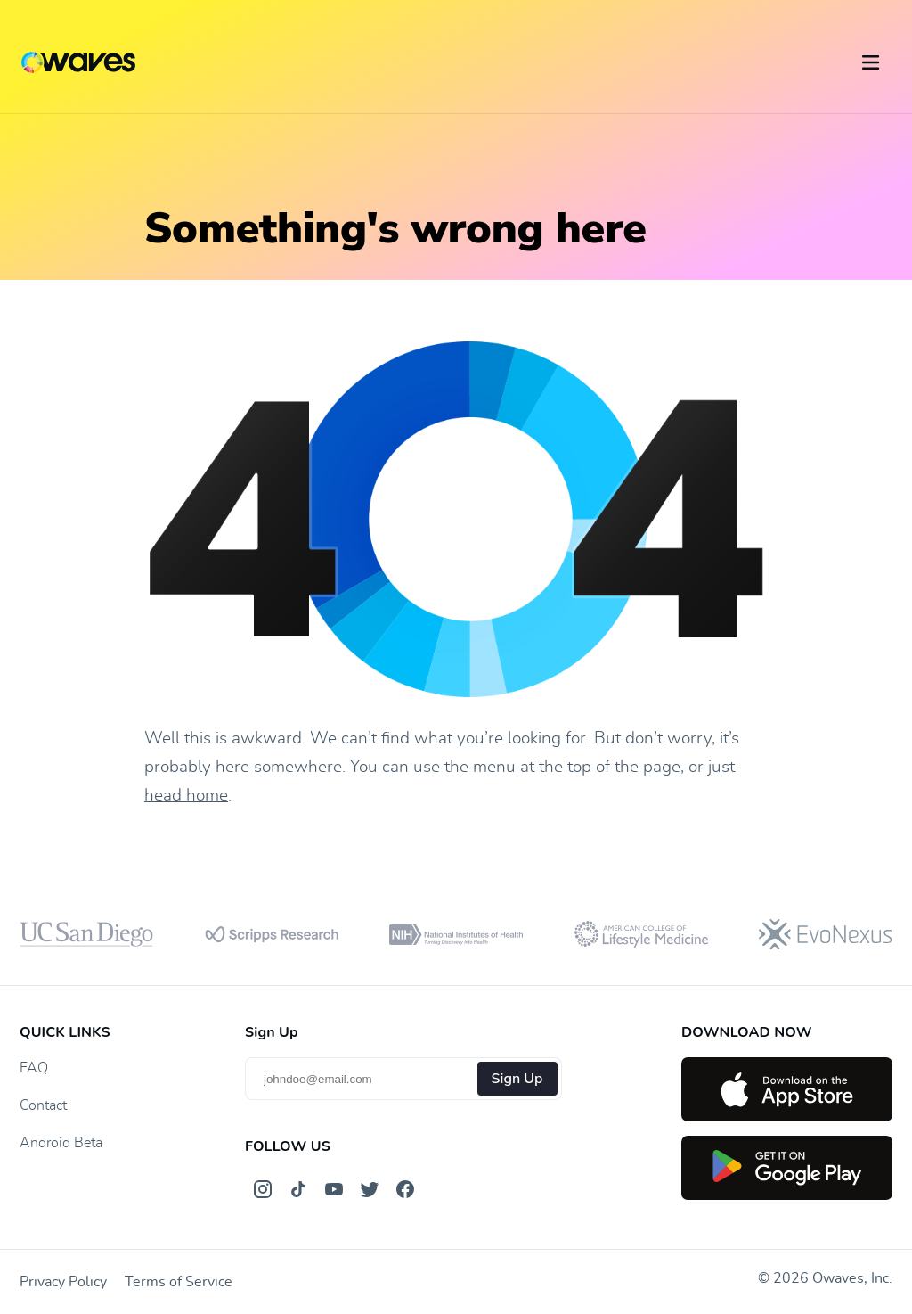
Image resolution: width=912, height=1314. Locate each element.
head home (186, 795)
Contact (43, 1105)
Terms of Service (178, 1282)
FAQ (34, 1068)
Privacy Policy (63, 1282)
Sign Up (517, 1078)
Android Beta (61, 1143)
